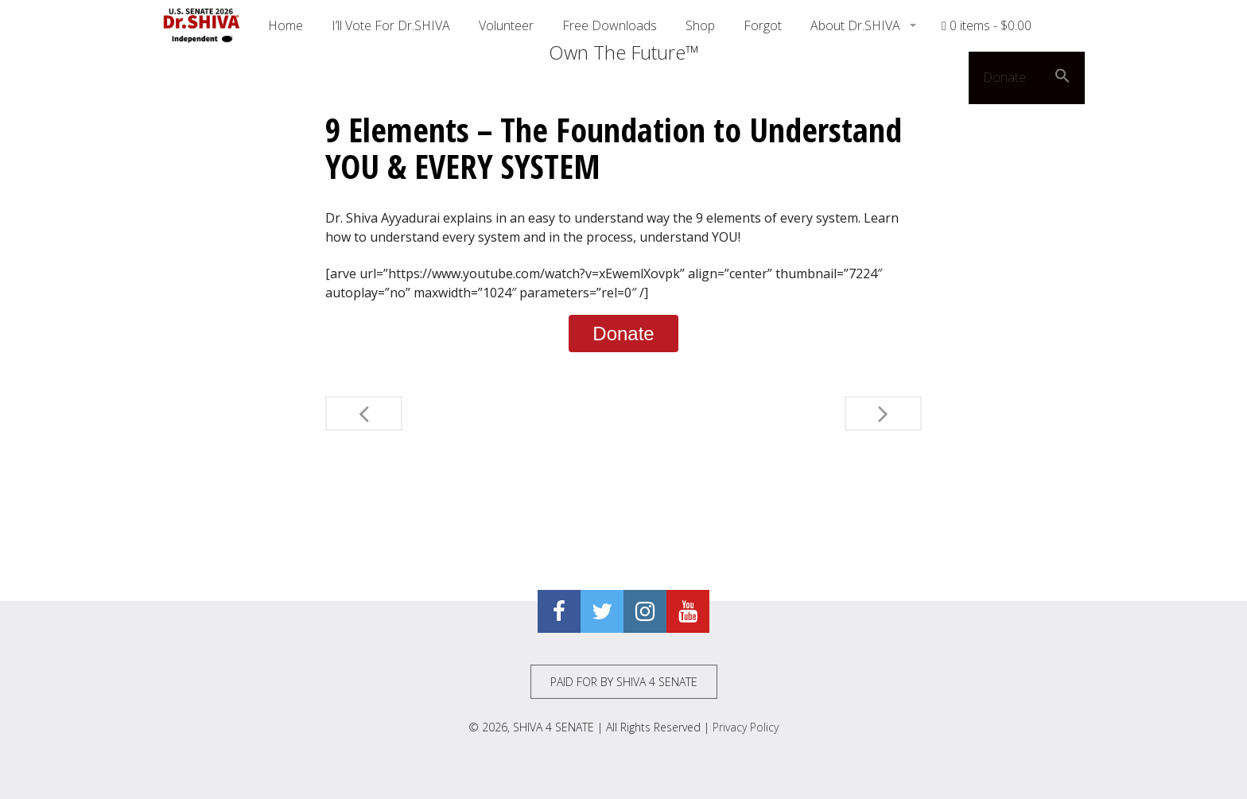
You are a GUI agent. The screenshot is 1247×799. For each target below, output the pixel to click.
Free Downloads (609, 25)
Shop (700, 25)
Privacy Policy (746, 727)
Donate (1004, 77)
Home (285, 25)
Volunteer (506, 25)
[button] (1062, 78)
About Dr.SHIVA (856, 25)
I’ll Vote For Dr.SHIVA (391, 25)
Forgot (763, 25)
